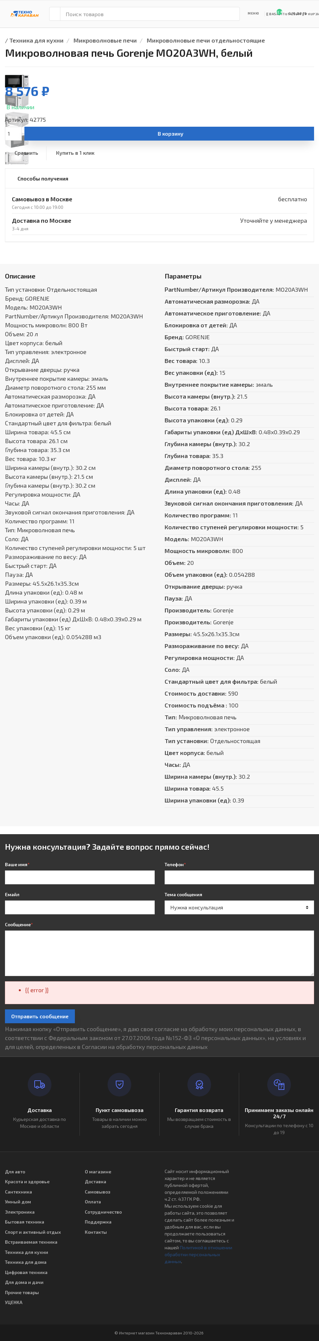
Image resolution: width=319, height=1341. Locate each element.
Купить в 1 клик (75, 152)
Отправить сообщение (40, 1016)
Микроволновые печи (105, 40)
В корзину (170, 133)
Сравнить (26, 152)
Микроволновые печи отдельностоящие (206, 40)
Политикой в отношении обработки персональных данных (198, 1254)
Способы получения (42, 178)
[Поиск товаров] (150, 14)
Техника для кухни (36, 40)
